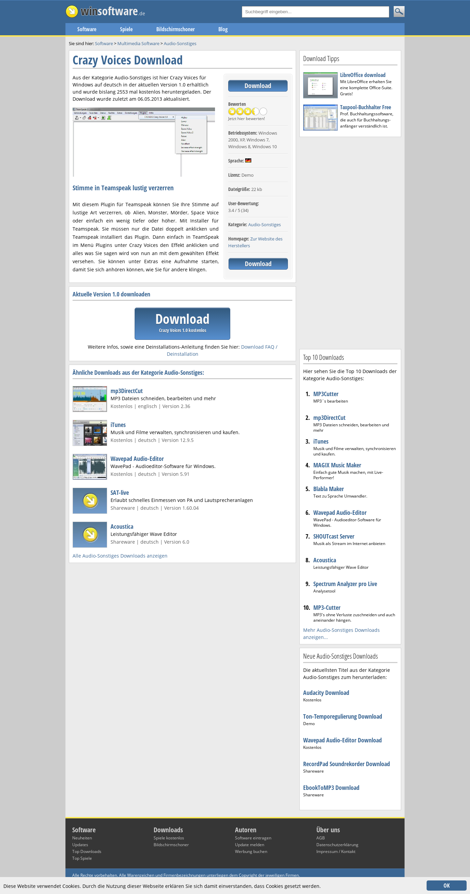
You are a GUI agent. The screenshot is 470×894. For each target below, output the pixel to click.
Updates (80, 845)
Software (86, 29)
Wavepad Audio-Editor (137, 458)
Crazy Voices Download (128, 60)
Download (257, 85)
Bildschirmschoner (175, 29)
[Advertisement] (350, 242)
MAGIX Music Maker (337, 465)
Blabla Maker (328, 489)
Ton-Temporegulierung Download (342, 716)
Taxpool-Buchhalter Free (365, 107)
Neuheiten (82, 838)
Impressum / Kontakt (335, 851)
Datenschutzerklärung (337, 845)
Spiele (126, 29)
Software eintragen (253, 838)
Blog (223, 29)
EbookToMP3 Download (331, 787)
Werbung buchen (251, 851)
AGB (320, 838)
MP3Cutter (325, 394)
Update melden (249, 845)
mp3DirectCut (127, 391)
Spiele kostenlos (169, 838)
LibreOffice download (363, 75)
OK (447, 885)
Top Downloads (86, 851)
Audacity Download (326, 692)
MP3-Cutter (326, 607)
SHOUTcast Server (333, 536)
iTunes (118, 425)
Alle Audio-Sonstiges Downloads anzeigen (120, 555)
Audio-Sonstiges (264, 224)
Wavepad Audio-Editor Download (342, 740)
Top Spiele (82, 858)
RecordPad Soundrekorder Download (346, 764)
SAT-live (120, 492)
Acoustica (122, 526)
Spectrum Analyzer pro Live (345, 584)
